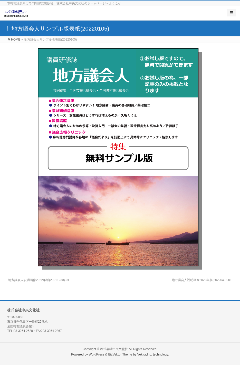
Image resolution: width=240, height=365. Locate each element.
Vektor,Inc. (144, 354)
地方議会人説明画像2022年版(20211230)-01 (38, 280)
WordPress (96, 354)
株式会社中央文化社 (114, 349)
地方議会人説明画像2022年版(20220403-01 (202, 280)
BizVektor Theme (120, 354)
